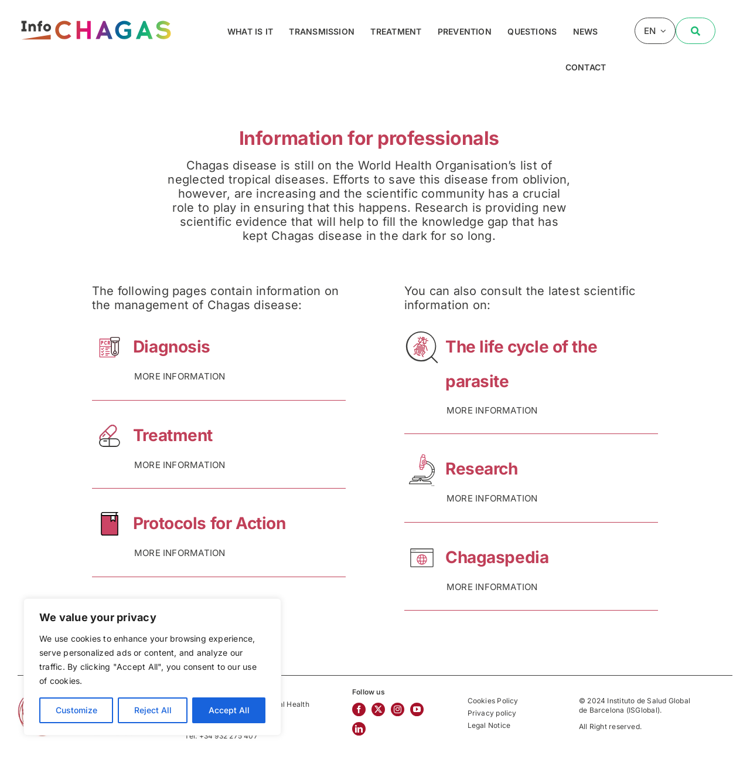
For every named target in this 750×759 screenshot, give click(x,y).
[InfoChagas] (96, 19)
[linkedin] (359, 729)
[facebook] (359, 709)
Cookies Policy (493, 700)
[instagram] (397, 709)
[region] (152, 667)
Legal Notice (489, 725)
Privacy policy (492, 713)
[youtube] (417, 709)
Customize (76, 710)
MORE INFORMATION (180, 376)
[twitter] (378, 709)
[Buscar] (695, 31)
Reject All (153, 710)
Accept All (229, 710)
